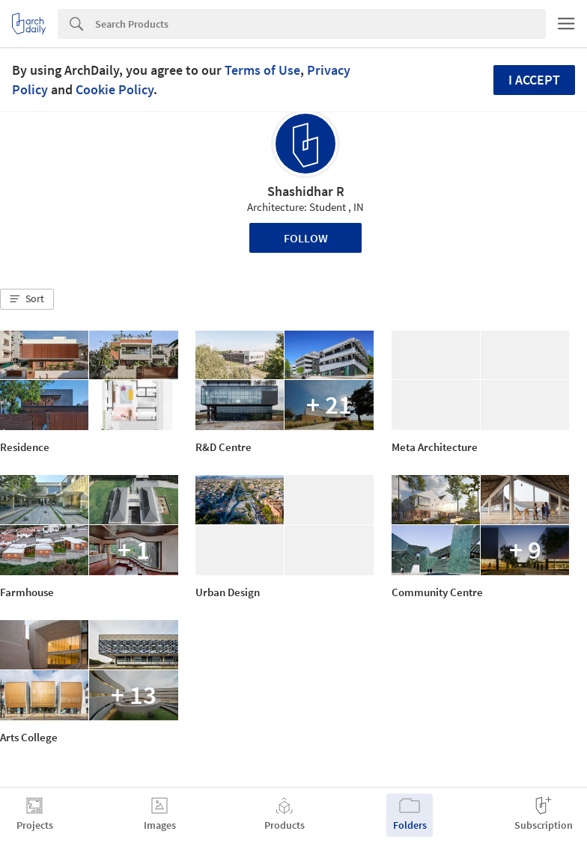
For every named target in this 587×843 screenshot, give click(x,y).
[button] (27, 299)
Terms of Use (262, 70)
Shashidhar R (305, 191)
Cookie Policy (114, 89)
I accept (534, 79)
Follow (306, 237)
